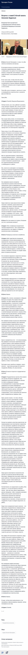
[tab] (2, 652)
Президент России (6, 2)
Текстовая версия (5, 647)
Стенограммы (5, 7)
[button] (24, 47)
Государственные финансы (8, 623)
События (3, 11)
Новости (14, 642)
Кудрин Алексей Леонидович (9, 632)
